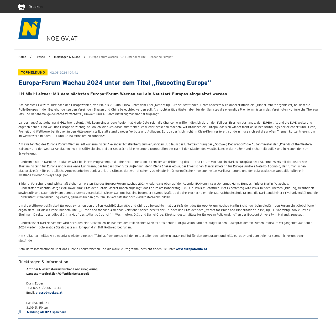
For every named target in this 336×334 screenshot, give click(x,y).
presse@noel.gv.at (49, 292)
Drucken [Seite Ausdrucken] (30, 6)
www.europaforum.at (191, 249)
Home (22, 57)
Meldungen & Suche (67, 57)
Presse (40, 57)
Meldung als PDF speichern (42, 312)
